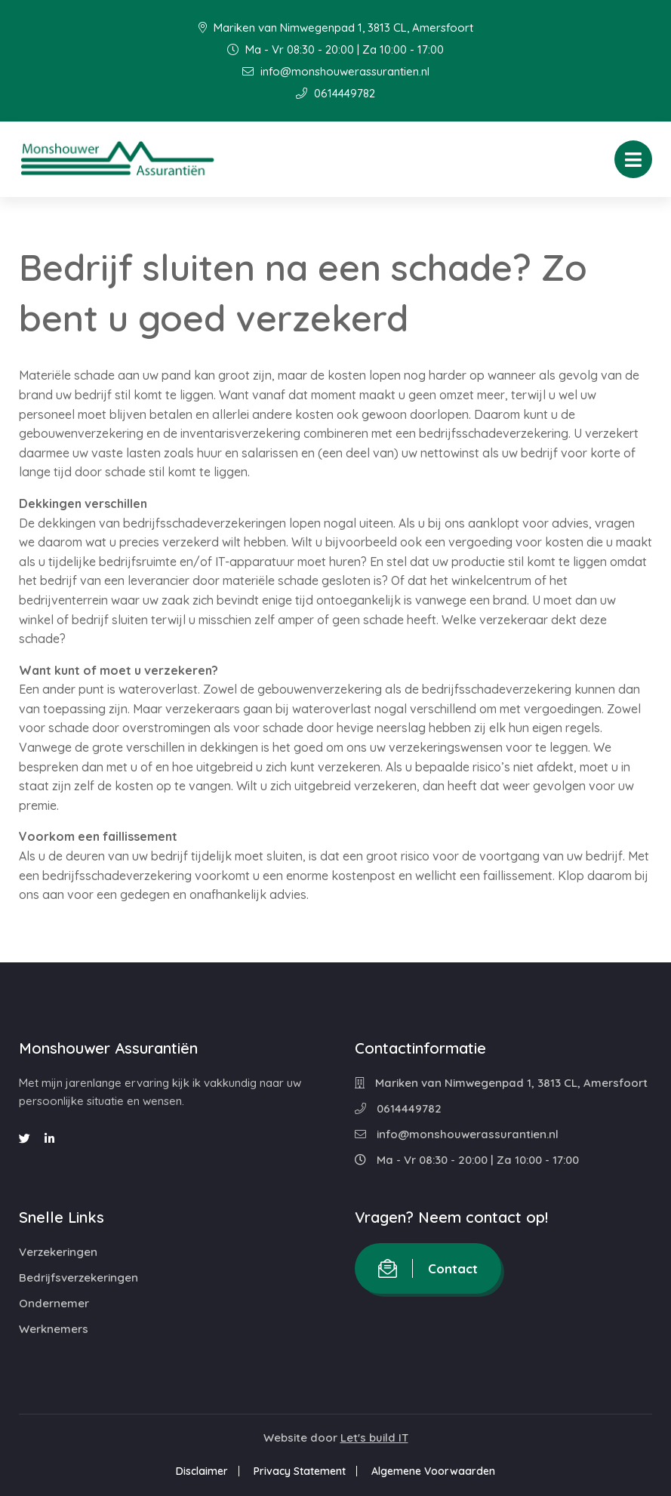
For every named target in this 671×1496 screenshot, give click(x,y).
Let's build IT (374, 1437)
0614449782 (335, 93)
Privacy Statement (300, 1471)
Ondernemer (54, 1303)
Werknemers (53, 1329)
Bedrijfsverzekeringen (78, 1277)
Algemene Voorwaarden (433, 1471)
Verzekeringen (58, 1252)
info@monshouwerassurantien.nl (335, 71)
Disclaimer (202, 1471)
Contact (428, 1268)
